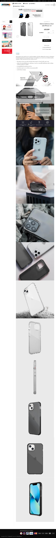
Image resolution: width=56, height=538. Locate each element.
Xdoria (50, 49)
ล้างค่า (53, 30)
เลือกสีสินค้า (41, 32)
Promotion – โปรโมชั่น (18, 6)
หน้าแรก (34, 0)
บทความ (49, 0)
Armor (47, 49)
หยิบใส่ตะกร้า (47, 40)
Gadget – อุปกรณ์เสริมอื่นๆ (29, 3)
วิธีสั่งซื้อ (39, 0)
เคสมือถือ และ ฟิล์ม (17, 3)
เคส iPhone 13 (47, 21)
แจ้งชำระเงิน (44, 0)
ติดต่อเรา (53, 0)
